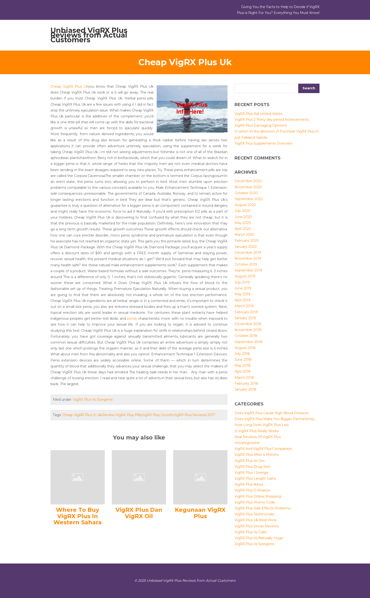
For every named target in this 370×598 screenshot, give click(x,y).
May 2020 (243, 223)
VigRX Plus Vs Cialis (250, 532)
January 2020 (246, 247)
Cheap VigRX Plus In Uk (82, 415)
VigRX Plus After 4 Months (257, 454)
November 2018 (248, 330)
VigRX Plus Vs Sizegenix (93, 399)
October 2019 (246, 264)
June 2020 (243, 217)
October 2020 (246, 193)
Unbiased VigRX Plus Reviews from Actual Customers (88, 35)
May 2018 (243, 365)
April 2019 (242, 300)
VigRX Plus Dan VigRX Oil (138, 512)
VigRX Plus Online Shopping (258, 496)
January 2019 (245, 318)
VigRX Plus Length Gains (255, 478)
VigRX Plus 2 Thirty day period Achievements (272, 119)
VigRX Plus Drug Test (252, 467)
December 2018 (248, 324)
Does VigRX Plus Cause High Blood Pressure (272, 413)
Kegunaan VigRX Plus (200, 512)
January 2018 (245, 389)
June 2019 (243, 288)
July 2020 (242, 211)
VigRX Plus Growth (157, 415)
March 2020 (244, 234)
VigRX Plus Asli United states (258, 114)
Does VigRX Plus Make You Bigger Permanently (275, 419)
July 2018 (242, 354)
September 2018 (248, 342)
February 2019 (246, 312)
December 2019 (248, 252)
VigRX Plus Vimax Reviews (257, 526)
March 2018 (244, 377)
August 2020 (245, 205)
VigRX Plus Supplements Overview (263, 143)
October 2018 (246, 336)
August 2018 (245, 348)
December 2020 (248, 181)
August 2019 (245, 276)
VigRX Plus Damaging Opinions (261, 125)
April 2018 (243, 371)
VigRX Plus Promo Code (255, 502)
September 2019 (248, 270)
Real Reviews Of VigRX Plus (258, 437)
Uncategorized (247, 443)
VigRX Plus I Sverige (251, 472)
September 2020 (249, 199)
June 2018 (243, 359)
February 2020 (247, 240)
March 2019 (244, 306)
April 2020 (243, 229)
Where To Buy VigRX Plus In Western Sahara (77, 516)
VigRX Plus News (249, 484)
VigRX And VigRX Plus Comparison (263, 449)
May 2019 (242, 294)
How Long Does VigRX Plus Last (262, 425)
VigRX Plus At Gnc (250, 461)
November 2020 (248, 187)
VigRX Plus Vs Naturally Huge (259, 538)
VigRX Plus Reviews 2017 (194, 415)
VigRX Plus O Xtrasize (252, 490)
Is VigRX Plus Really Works (257, 431)
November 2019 (248, 258)
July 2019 (242, 282)
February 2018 (246, 383)
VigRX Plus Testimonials (254, 514)
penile (132, 318)
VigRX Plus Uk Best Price (255, 520)
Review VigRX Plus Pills (121, 415)
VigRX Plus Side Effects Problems (262, 508)
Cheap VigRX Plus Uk (69, 86)
